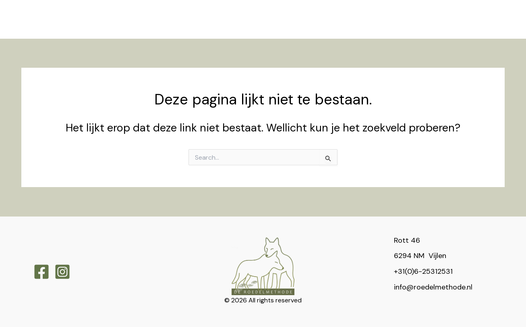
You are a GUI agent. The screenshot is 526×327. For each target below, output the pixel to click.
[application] (129, 9)
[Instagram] (62, 272)
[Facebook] (41, 272)
